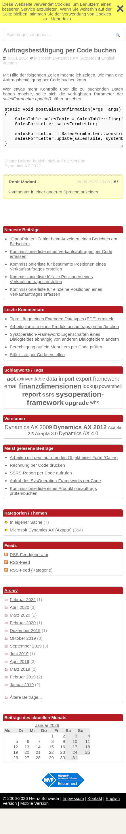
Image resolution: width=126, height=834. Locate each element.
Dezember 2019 (25, 630)
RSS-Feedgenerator (29, 554)
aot (11, 378)
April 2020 (19, 607)
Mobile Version (34, 803)
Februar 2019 (23, 676)
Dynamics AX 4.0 (78, 433)
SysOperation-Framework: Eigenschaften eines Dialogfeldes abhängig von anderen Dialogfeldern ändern (64, 337)
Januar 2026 (47, 725)
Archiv (11, 590)
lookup (90, 386)
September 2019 (26, 645)
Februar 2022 (23, 599)
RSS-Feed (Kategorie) (31, 570)
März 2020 (20, 615)
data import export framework (82, 379)
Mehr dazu (61, 18)
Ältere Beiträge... (26, 697)
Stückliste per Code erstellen (37, 354)
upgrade (77, 402)
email (11, 386)
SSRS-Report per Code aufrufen (41, 472)
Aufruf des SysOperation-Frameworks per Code (55, 480)
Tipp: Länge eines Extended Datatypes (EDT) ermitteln (62, 318)
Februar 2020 (23, 622)
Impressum (73, 798)
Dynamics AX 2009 (28, 427)
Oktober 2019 (23, 638)
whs (94, 402)
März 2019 (20, 669)
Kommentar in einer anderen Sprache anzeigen (52, 191)
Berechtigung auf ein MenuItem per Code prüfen (56, 346)
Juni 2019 (19, 653)
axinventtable (31, 378)
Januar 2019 (22, 684)
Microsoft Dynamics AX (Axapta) (65, 58)
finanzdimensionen (50, 386)
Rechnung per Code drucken (37, 465)
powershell (110, 386)
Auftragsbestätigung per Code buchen (59, 50)
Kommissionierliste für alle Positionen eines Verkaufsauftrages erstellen (51, 279)
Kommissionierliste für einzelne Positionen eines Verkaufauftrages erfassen (56, 292)
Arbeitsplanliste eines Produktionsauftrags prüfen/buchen (64, 326)
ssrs (48, 394)
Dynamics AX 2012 (80, 427)
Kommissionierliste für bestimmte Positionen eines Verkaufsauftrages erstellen (58, 266)
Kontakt (94, 798)
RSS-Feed (20, 562)
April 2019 (19, 661)
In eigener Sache (26, 522)
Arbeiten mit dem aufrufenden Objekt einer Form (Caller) (64, 457)
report (31, 394)
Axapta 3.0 (46, 433)
